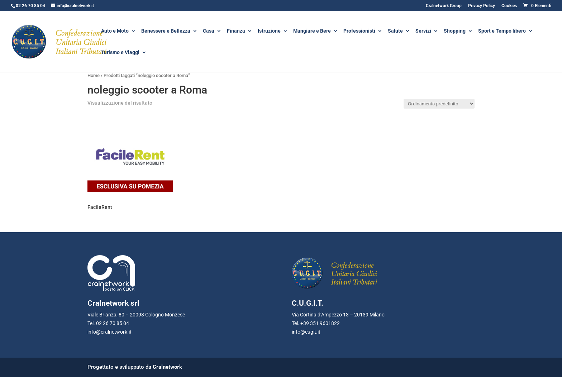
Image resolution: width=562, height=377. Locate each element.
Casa (208, 31)
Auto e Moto (115, 31)
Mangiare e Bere (312, 31)
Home (93, 75)
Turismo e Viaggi (120, 53)
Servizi (423, 31)
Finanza (236, 31)
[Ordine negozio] (439, 104)
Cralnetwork (167, 367)
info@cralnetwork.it (109, 332)
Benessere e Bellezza (165, 31)
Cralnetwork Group (444, 6)
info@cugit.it (306, 332)
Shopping (455, 31)
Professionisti (359, 31)
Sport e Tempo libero (502, 31)
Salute (395, 31)
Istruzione (269, 31)
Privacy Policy (481, 6)
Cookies (509, 6)
